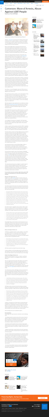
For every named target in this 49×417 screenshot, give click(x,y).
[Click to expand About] (32, 3)
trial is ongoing (11, 266)
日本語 (18, 1)
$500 (8, 362)
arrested (14, 177)
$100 (11, 360)
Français (14, 1)
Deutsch (16, 1)
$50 (7, 360)
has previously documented (13, 104)
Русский (24, 1)
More (29, 1)
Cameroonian (11, 39)
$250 (15, 360)
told (9, 154)
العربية (5, 1)
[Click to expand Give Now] (37, 3)
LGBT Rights (9, 370)
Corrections (6, 408)
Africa (11, 369)
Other (15, 362)
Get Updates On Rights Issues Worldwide (10, 404)
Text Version (25, 408)
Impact (25, 3)
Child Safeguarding (21, 408)
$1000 (11, 362)
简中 (7, 1)
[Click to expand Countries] (7, 3)
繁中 (9, 1)
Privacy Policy (10, 408)
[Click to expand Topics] (11, 3)
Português (21, 1)
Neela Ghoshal (24, 55)
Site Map (17, 408)
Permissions (13, 408)
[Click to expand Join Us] (28, 3)
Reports (15, 3)
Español (27, 1)
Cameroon (14, 369)
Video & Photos (20, 3)
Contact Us (3, 408)
